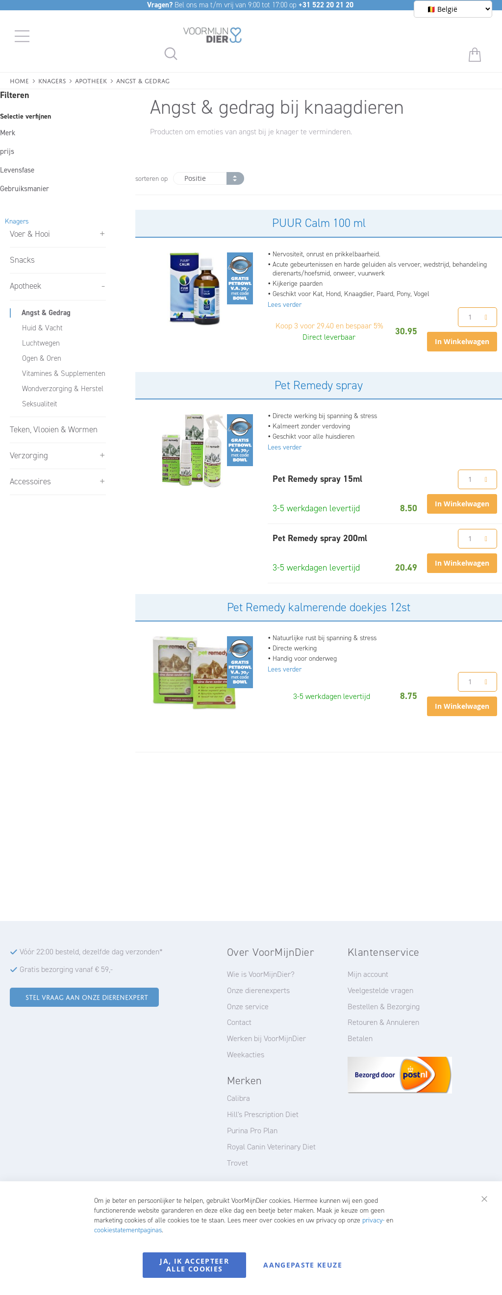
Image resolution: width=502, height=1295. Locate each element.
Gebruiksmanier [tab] (24, 189)
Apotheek (91, 80)
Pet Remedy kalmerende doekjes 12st (318, 607)
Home (19, 80)
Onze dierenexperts (258, 990)
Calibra (238, 1098)
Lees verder (284, 304)
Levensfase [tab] (17, 170)
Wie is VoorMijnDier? (261, 974)
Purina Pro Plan (252, 1130)
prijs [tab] (7, 151)
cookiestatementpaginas (128, 1230)
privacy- (373, 1220)
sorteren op (151, 178)
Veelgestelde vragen (380, 990)
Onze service (248, 1006)
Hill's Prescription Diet (263, 1114)
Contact (239, 1022)
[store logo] (213, 36)
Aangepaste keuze (302, 1265)
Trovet (237, 1163)
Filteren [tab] (14, 95)
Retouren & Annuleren (383, 1022)
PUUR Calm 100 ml (319, 223)
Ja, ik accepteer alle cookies (194, 1264)
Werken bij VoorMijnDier (266, 1038)
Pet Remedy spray (319, 385)
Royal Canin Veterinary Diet (271, 1147)
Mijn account (368, 974)
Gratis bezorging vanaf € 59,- (66, 969)
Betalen (360, 1038)
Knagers (52, 80)
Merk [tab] (7, 133)
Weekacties (245, 1054)
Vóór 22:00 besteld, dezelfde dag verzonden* (91, 951)
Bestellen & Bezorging (384, 1006)
